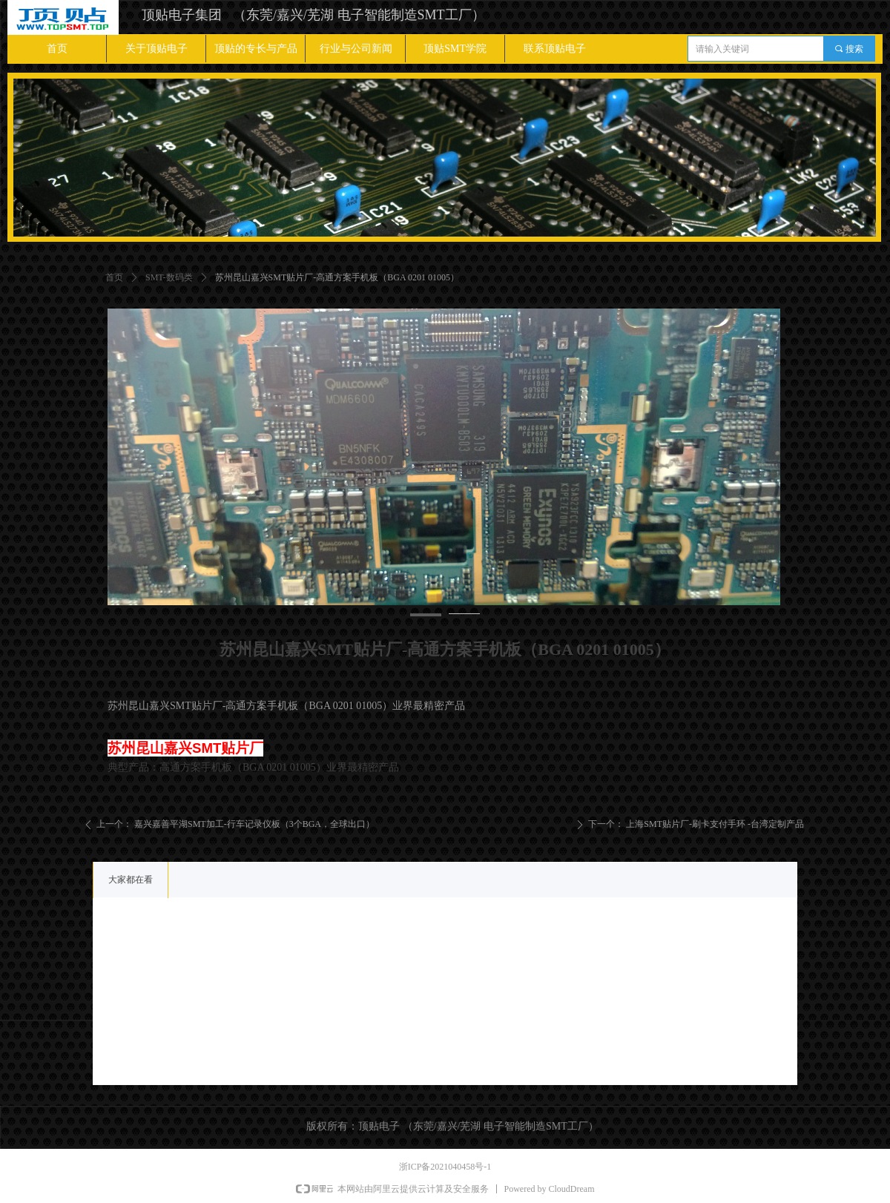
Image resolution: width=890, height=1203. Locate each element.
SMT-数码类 (169, 277)
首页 (114, 277)
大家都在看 (130, 879)
